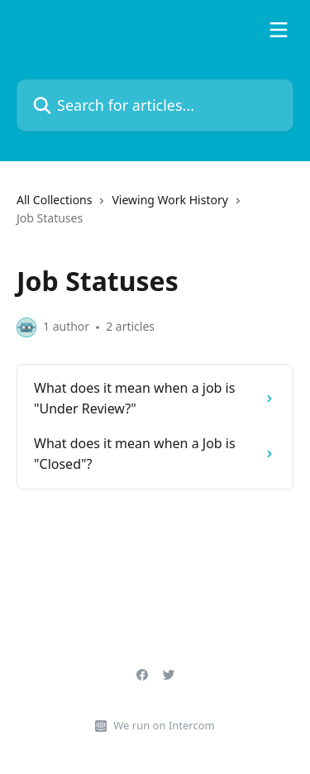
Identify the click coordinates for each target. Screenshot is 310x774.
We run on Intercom (163, 725)
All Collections (54, 200)
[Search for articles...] (155, 105)
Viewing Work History (169, 200)
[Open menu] (278, 30)
